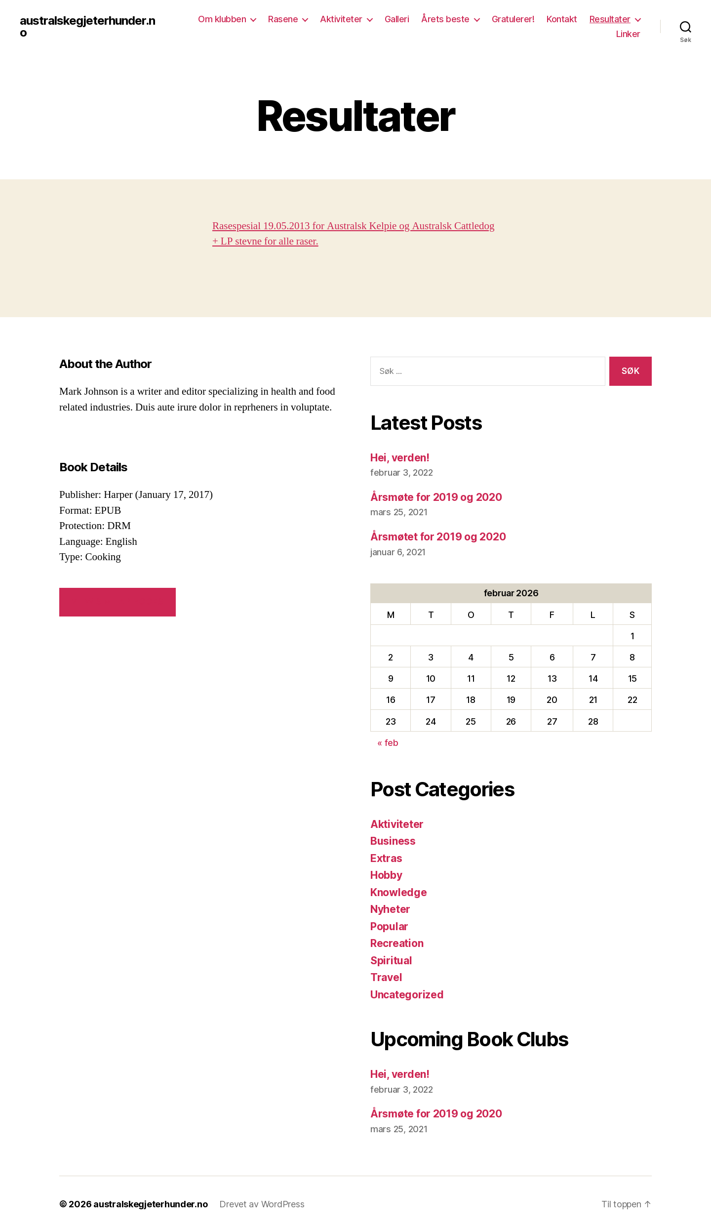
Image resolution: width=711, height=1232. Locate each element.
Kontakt (562, 19)
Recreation (396, 943)
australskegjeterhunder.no (87, 27)
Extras (386, 858)
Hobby (386, 875)
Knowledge (398, 892)
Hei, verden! (400, 458)
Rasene (283, 19)
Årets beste (445, 19)
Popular (389, 926)
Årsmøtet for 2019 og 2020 (438, 537)
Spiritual (391, 960)
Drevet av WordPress (261, 1204)
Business (393, 841)
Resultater (610, 19)
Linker (628, 34)
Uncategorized (407, 994)
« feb (387, 743)
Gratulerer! (513, 19)
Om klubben (222, 19)
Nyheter (390, 909)
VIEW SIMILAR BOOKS (117, 602)
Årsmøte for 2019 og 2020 (436, 497)
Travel (386, 977)
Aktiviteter (341, 19)
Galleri (397, 19)
